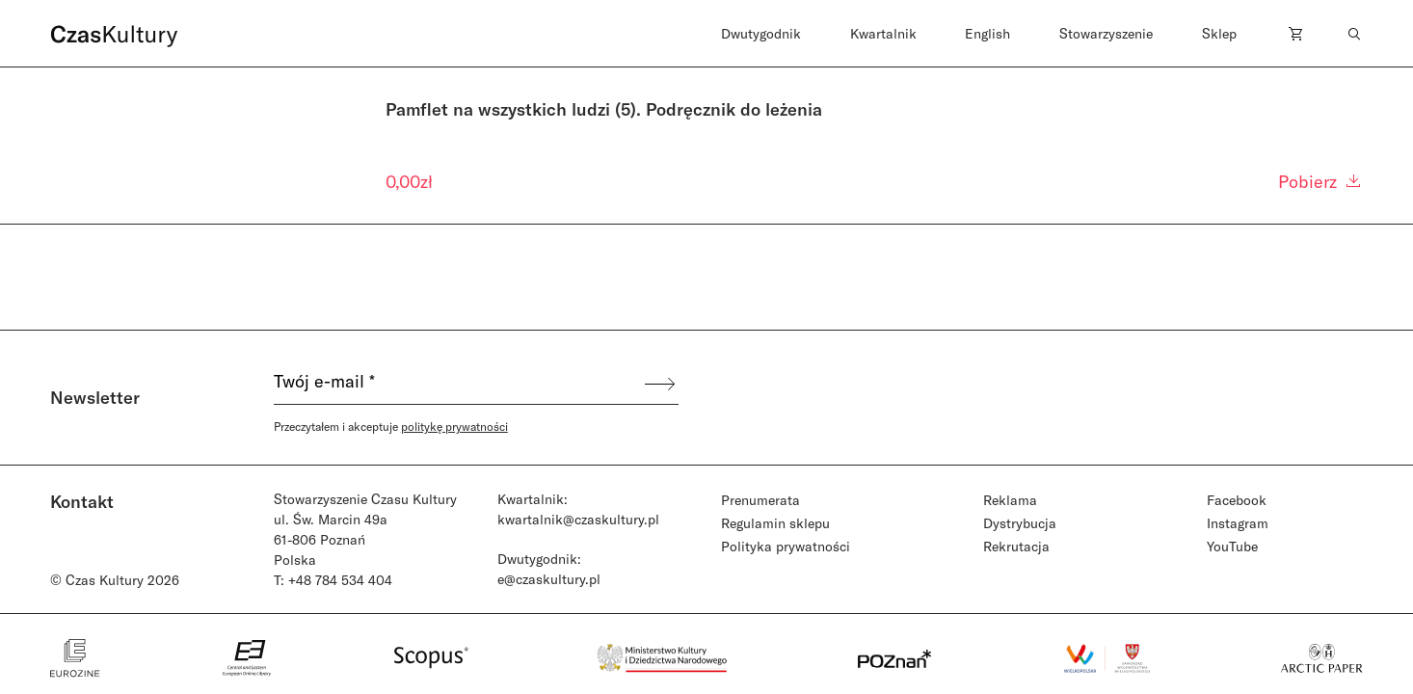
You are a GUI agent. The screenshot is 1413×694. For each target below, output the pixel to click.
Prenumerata (760, 500)
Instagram (1237, 523)
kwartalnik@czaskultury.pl (578, 519)
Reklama (1010, 500)
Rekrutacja (1016, 546)
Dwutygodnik (761, 33)
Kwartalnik (883, 33)
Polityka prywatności (785, 546)
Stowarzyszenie (1106, 33)
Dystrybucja (1019, 523)
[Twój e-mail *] (458, 383)
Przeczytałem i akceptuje (391, 426)
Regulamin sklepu (775, 523)
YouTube (1232, 546)
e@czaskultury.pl (548, 579)
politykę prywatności (454, 426)
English (987, 33)
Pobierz (1320, 181)
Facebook (1236, 500)
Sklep (1219, 33)
